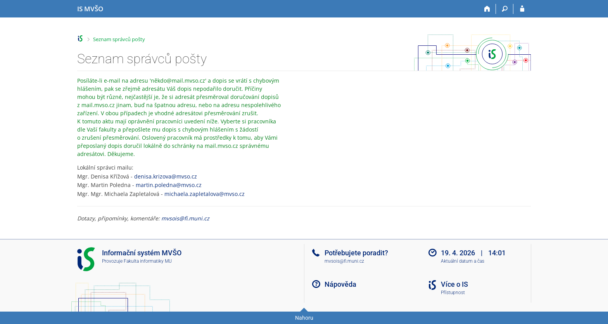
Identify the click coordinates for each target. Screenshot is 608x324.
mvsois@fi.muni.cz (185, 218)
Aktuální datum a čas (462, 261)
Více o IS (454, 284)
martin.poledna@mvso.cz (169, 185)
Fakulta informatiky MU (148, 261)
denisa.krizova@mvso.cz (165, 176)
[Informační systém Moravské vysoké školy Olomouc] (90, 9)
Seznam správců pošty (119, 39)
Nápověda (340, 284)
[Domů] (487, 9)
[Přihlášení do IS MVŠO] (522, 9)
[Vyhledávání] (504, 9)
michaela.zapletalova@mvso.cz (204, 194)
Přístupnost (453, 292)
